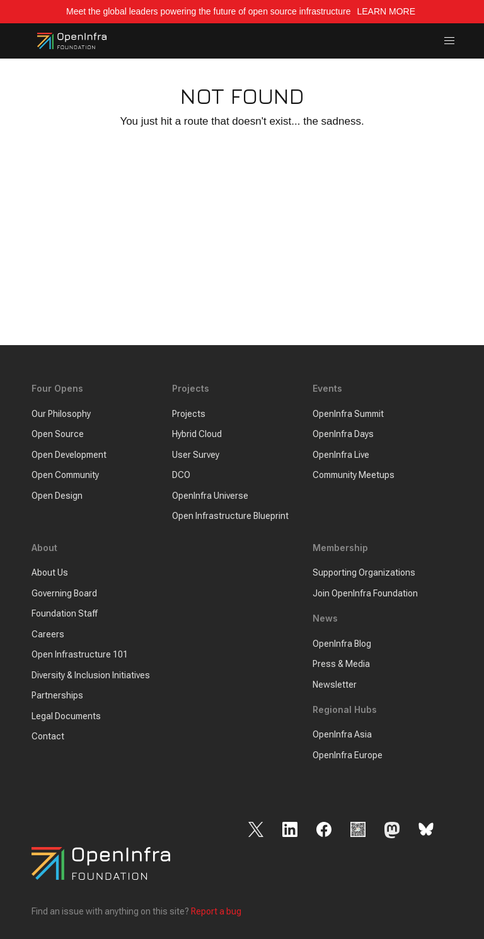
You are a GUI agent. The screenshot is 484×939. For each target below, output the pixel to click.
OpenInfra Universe (210, 496)
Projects (188, 414)
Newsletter (335, 685)
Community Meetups (354, 475)
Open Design (57, 496)
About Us (50, 572)
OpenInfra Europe (348, 755)
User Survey (195, 455)
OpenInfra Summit (348, 414)
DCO (181, 475)
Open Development (69, 455)
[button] (449, 41)
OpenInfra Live (341, 455)
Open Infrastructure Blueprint (230, 516)
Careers (48, 634)
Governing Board (64, 593)
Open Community (65, 475)
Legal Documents (66, 716)
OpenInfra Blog (342, 644)
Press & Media (341, 664)
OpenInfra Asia (342, 734)
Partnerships (57, 695)
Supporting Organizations (364, 572)
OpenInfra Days (343, 434)
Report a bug (216, 911)
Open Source (58, 434)
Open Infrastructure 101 (80, 654)
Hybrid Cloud (197, 434)
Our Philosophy (61, 414)
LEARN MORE (387, 11)
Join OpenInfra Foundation (365, 593)
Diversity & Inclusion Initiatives (91, 675)
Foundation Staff (65, 613)
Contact (48, 736)
